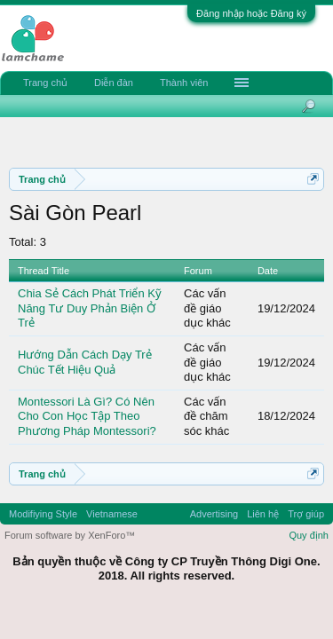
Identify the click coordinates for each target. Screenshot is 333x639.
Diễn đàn (113, 82)
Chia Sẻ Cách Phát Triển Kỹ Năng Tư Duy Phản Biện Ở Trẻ (90, 308)
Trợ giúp (306, 514)
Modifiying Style (43, 514)
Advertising (214, 514)
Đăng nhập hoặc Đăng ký (251, 13)
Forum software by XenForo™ (69, 535)
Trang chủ (45, 82)
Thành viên (184, 82)
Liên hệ (263, 514)
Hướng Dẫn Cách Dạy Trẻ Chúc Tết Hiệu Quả (85, 362)
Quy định (309, 535)
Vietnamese (112, 514)
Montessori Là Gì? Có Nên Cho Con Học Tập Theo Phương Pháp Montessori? (87, 416)
